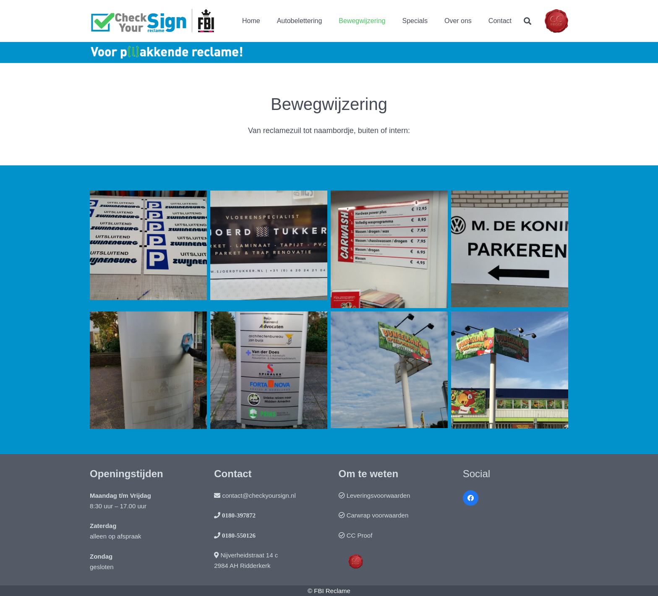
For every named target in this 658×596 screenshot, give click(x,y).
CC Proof (360, 535)
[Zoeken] (527, 21)
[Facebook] (471, 498)
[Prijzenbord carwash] (389, 249)
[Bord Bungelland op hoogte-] (389, 370)
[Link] (153, 21)
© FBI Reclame (329, 590)
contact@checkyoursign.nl (258, 495)
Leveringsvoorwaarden (378, 495)
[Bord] (509, 249)
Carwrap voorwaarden (378, 515)
